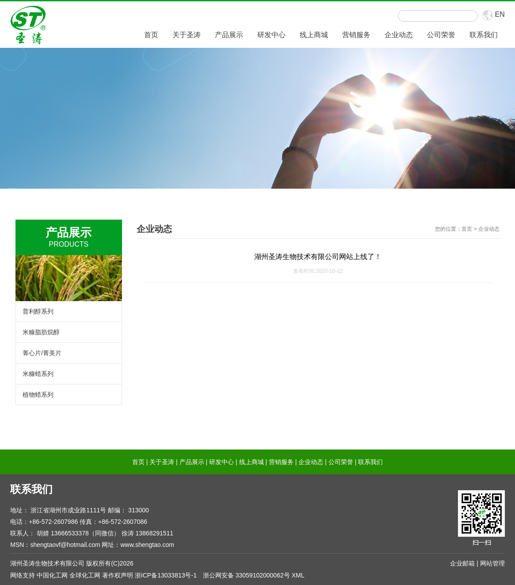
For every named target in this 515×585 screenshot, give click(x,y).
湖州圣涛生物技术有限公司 (47, 563)
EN (499, 14)
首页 (151, 35)
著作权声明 (117, 575)
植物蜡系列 (38, 394)
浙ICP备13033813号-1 (166, 575)
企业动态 (399, 35)
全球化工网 (84, 575)
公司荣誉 (441, 35)
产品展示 (229, 35)
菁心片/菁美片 (42, 352)
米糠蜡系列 (38, 373)
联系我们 (483, 35)
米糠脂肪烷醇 (41, 332)
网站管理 (492, 563)
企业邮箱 (462, 563)
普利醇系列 (38, 311)
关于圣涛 (186, 35)
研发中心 (271, 35)
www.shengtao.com (147, 544)
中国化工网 (52, 575)
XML (298, 575)
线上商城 (314, 35)
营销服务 (356, 35)
